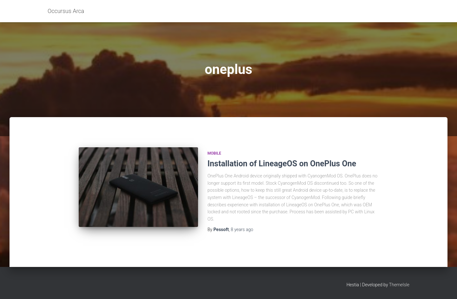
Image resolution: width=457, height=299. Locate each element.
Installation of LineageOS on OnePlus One (282, 163)
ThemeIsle (399, 284)
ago (242, 229)
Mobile (214, 153)
